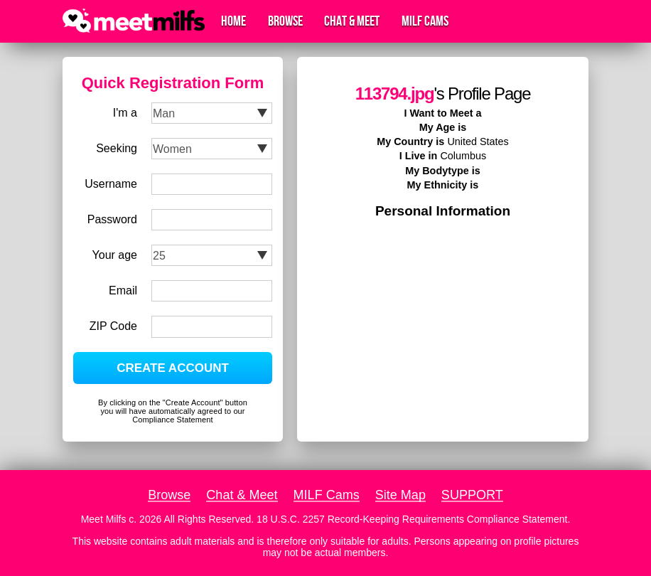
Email (123, 290)
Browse (285, 21)
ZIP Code (113, 326)
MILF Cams (425, 21)
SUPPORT (472, 495)
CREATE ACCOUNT (173, 368)
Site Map (400, 495)
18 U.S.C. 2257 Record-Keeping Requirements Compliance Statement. (413, 519)
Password (112, 219)
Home (233, 21)
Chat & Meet (352, 21)
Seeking (116, 148)
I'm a (125, 113)
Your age (114, 255)
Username (111, 184)
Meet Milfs (104, 519)
